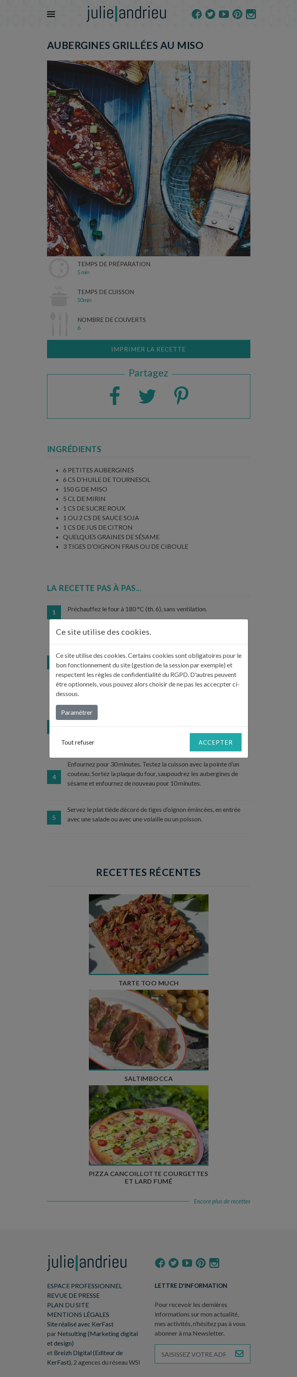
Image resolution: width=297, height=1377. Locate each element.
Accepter (216, 742)
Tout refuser (77, 742)
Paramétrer (76, 712)
